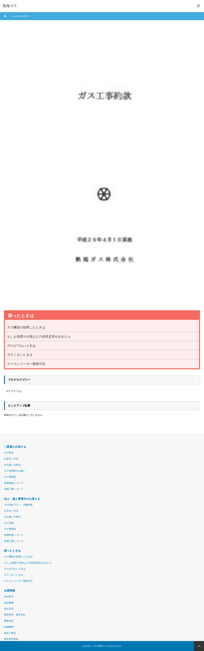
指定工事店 (10, 633)
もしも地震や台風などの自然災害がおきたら (39, 336)
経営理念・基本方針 (15, 614)
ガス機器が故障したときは (26, 327)
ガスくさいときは (19, 354)
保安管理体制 (11, 639)
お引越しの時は (12, 464)
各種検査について (13, 483)
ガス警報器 (10, 476)
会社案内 (9, 596)
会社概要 (9, 602)
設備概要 (9, 626)
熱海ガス (102, 646)
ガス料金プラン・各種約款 (18, 504)
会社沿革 (9, 608)
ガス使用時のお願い (15, 470)
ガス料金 (9, 452)
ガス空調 (9, 523)
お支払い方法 (11, 458)
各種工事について (13, 489)
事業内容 (9, 620)
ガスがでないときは (21, 345)
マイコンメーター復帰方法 (26, 364)
